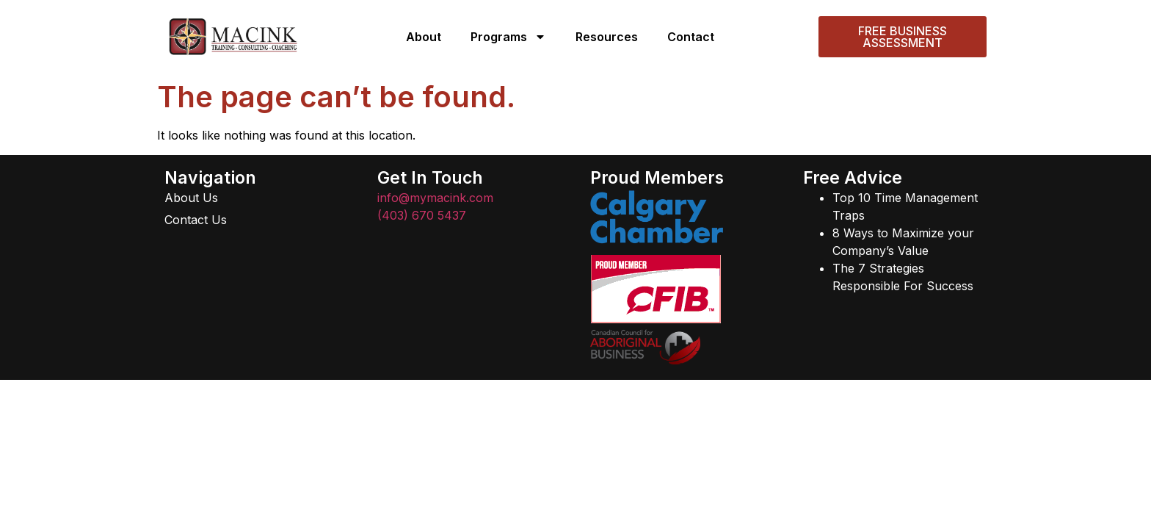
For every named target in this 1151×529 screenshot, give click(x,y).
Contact (690, 36)
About (423, 36)
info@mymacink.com (435, 197)
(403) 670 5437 (421, 215)
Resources (607, 36)
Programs (508, 37)
